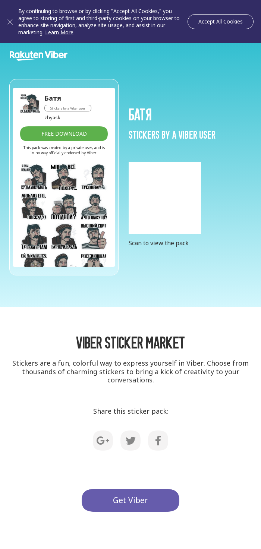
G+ (103, 440)
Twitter (130, 440)
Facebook (158, 440)
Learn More (59, 32)
